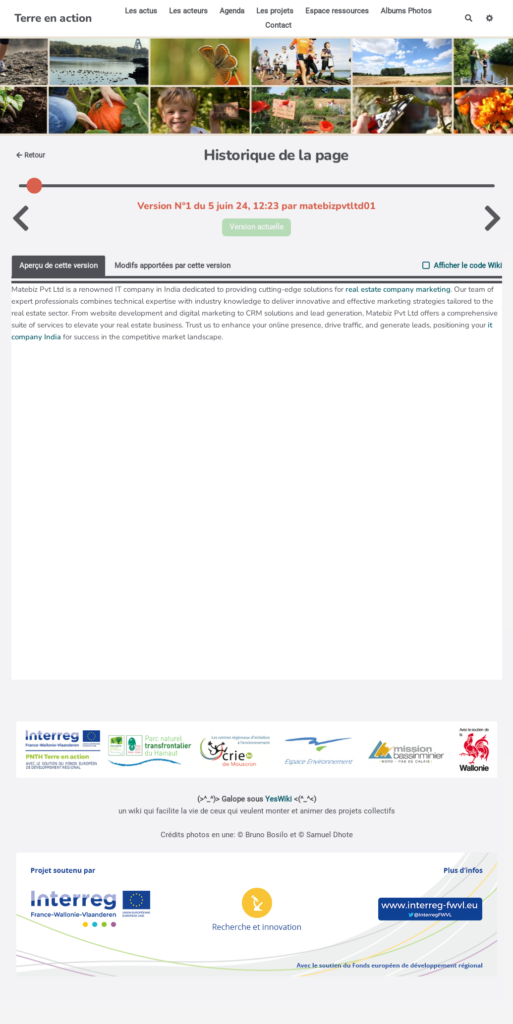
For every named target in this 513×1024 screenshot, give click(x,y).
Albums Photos (406, 10)
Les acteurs (188, 10)
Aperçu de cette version (58, 265)
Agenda (232, 10)
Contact (278, 25)
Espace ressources (337, 10)
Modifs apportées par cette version (172, 265)
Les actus (141, 10)
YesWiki (278, 799)
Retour (31, 155)
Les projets (274, 10)
